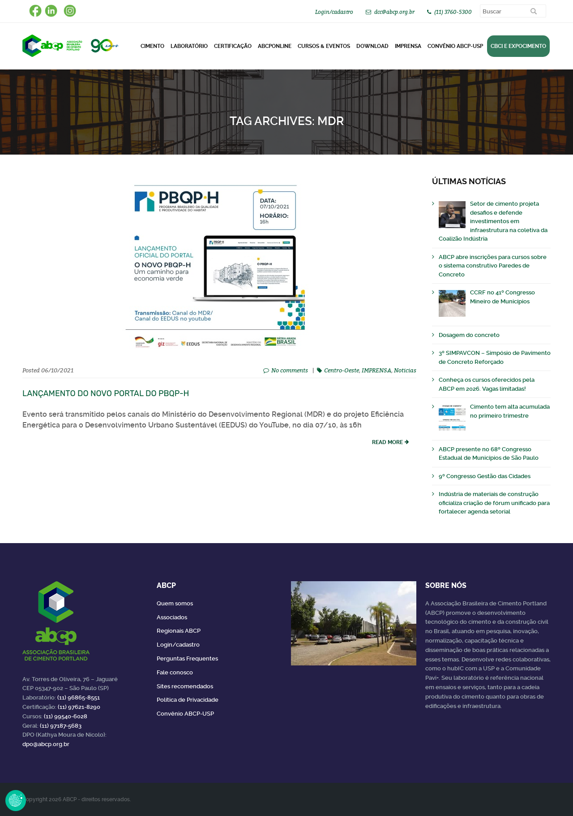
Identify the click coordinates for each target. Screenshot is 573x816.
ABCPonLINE (274, 46)
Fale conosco (175, 672)
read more (387, 442)
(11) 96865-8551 (78, 697)
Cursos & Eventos (324, 46)
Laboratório (189, 46)
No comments (289, 370)
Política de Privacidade (187, 699)
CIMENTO (152, 46)
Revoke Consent (15, 800)
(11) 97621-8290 (79, 707)
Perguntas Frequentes (187, 658)
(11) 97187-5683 (60, 725)
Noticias (405, 370)
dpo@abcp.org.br (45, 744)
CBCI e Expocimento (518, 46)
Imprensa (408, 46)
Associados (172, 617)
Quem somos (175, 603)
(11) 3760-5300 (453, 12)
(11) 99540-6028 (65, 716)
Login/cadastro (334, 12)
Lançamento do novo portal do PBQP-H (105, 393)
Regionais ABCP (179, 630)
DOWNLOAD (372, 46)
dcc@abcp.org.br (394, 12)
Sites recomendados (185, 686)
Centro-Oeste (341, 370)
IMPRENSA (376, 370)
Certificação (233, 46)
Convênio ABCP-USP (455, 46)
